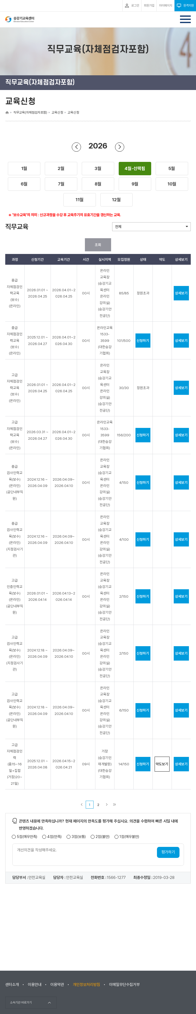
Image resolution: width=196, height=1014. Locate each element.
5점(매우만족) (27, 836)
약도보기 (162, 764)
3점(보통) (79, 836)
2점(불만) (103, 836)
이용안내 (34, 984)
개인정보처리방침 (86, 984)
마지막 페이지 (114, 805)
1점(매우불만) (129, 836)
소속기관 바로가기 (21, 1002)
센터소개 (12, 984)
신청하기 (143, 340)
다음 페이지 (107, 805)
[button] (24, 169)
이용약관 (57, 984)
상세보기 (181, 293)
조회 (98, 245)
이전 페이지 (81, 805)
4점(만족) (54, 836)
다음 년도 (119, 147)
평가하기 (168, 852)
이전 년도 (76, 147)
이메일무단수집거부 (124, 984)
